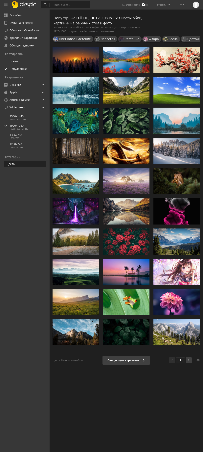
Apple (10, 92)
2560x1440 (17, 116)
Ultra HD (12, 85)
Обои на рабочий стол (22, 30)
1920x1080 (30, 125)
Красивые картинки (20, 38)
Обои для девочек (19, 45)
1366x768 (16, 134)
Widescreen (14, 107)
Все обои (13, 15)
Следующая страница (126, 360)
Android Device (17, 100)
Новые (14, 61)
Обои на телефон (18, 23)
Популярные (18, 69)
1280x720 (16, 144)
